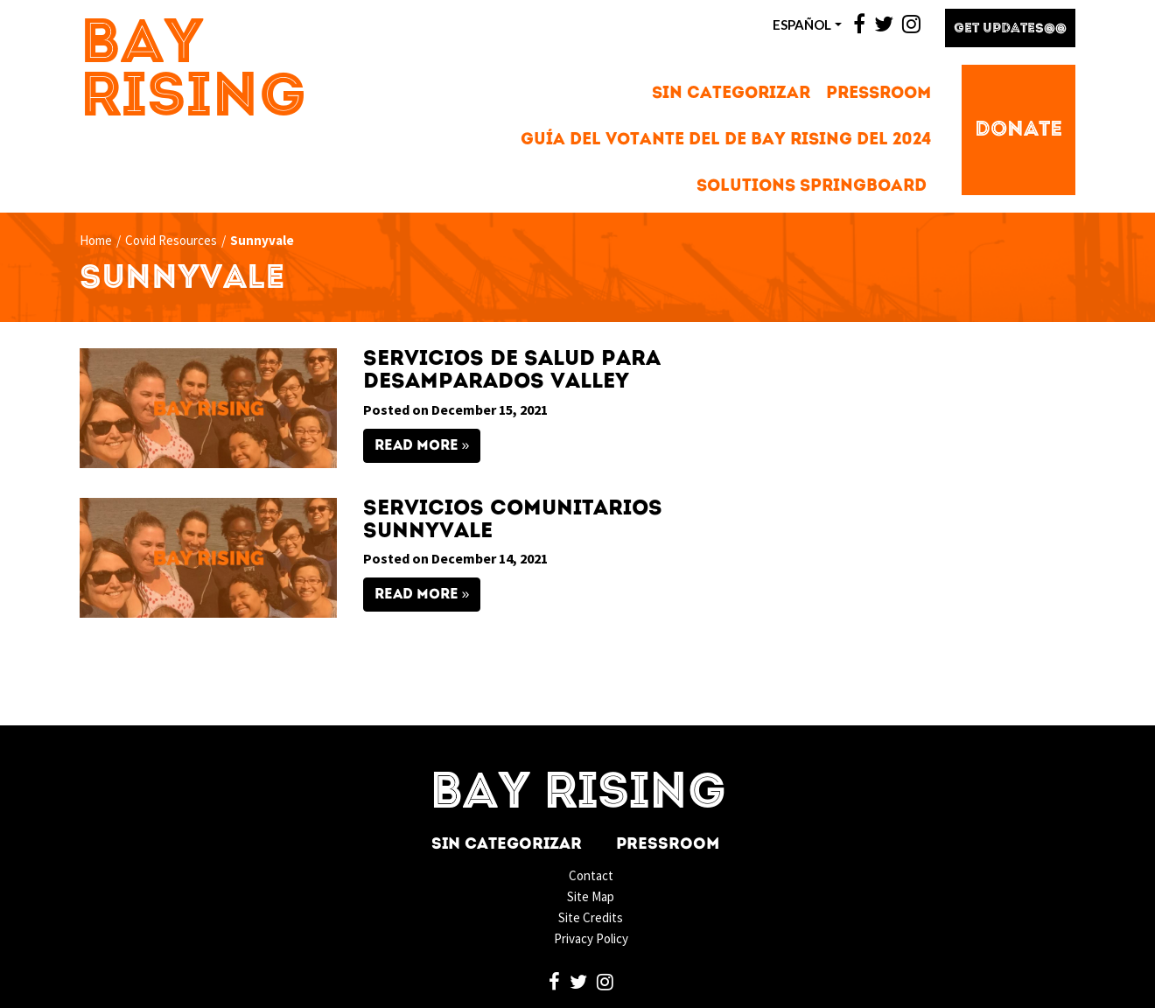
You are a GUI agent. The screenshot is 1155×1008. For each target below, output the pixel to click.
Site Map (590, 896)
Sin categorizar (731, 94)
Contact (591, 875)
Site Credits (590, 917)
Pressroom (878, 94)
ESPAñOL (802, 24)
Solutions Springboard (811, 186)
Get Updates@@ (1010, 29)
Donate (1018, 130)
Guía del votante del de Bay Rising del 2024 (726, 140)
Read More (416, 446)
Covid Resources (171, 240)
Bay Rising (193, 73)
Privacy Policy (591, 938)
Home (96, 240)
